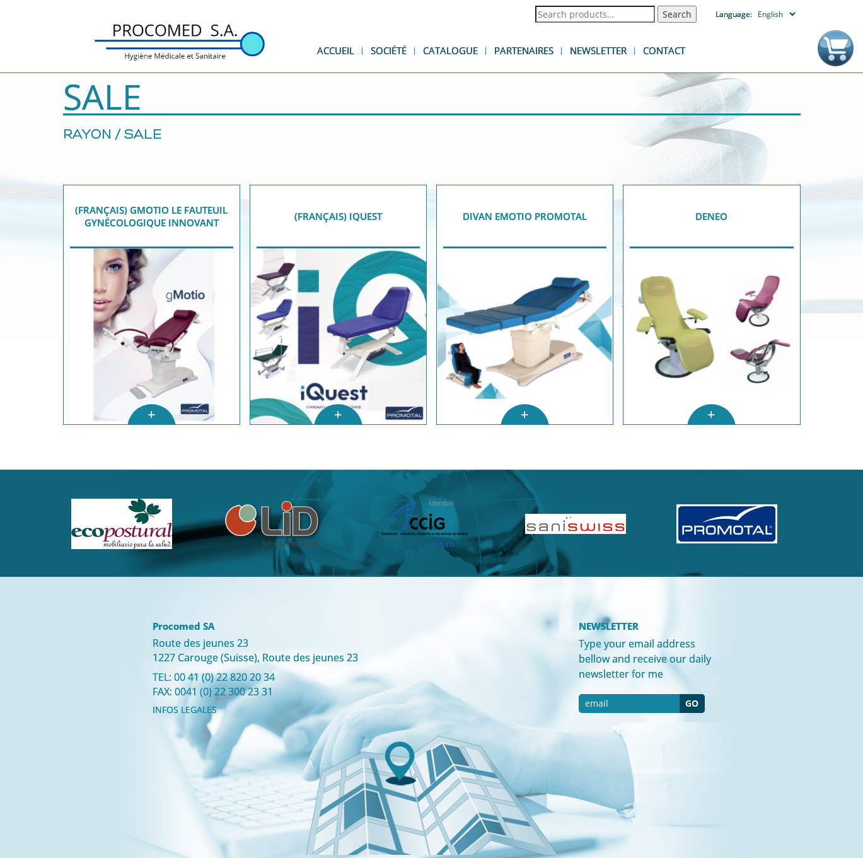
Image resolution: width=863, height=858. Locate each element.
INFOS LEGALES (185, 710)
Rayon (87, 135)
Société (389, 50)
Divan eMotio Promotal (525, 216)
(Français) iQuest (338, 216)
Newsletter (598, 50)
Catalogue (450, 50)
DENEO (711, 216)
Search (677, 14)
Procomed (179, 41)
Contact (664, 50)
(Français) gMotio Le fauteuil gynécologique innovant (151, 216)
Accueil (335, 50)
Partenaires (523, 50)
